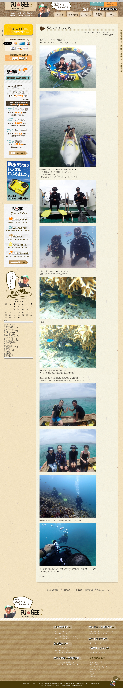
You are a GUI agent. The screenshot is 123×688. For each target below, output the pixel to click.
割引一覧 (92, 671)
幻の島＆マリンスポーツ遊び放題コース (67, 652)
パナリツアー (9, 336)
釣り (5, 356)
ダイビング (8, 332)
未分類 (6, 352)
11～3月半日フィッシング (97, 652)
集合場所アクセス (94, 669)
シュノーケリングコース (62, 631)
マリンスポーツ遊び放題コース (64, 662)
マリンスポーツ (9, 340)
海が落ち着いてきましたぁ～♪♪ (96, 590)
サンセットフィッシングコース (99, 633)
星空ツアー (8, 350)
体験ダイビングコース (61, 633)
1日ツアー (7, 324)
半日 (5, 344)
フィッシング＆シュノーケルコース (66, 636)
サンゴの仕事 (9, 329)
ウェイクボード (9, 328)
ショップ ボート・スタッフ (98, 667)
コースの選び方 (94, 664)
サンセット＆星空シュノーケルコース (101, 631)
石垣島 (6, 355)
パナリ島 (7, 337)
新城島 (6, 348)
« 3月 (6, 320)
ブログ (91, 674)
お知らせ (7, 326)
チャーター (8, 334)
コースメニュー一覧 (95, 662)
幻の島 (6, 345)
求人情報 (92, 676)
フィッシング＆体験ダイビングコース (66, 638)
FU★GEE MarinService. (62, 686)
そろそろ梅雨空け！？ (55, 590)
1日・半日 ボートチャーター (98, 643)
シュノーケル (9, 331)
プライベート (9, 339)
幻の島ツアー (9, 347)
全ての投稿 (8, 342)
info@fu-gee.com (95, 683)
